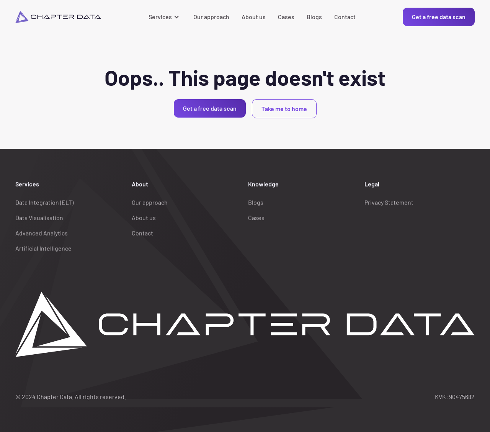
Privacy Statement (388, 202)
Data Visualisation (39, 217)
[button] (164, 17)
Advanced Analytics (41, 233)
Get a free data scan (439, 16)
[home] (58, 17)
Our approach (211, 16)
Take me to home (284, 108)
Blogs (314, 16)
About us (254, 16)
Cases (286, 16)
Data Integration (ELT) (44, 202)
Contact (345, 16)
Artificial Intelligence (43, 248)
